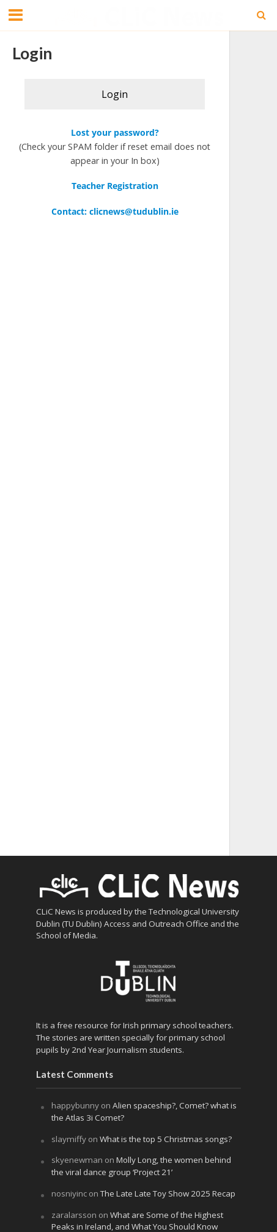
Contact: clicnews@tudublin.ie (115, 211)
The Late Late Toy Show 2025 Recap (167, 1193)
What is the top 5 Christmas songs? (167, 1139)
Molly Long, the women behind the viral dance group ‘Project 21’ (141, 1166)
